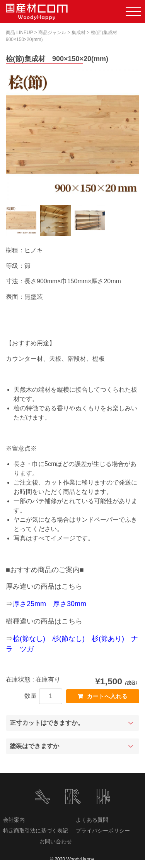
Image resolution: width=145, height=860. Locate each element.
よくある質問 (92, 820)
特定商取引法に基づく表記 (35, 830)
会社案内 (14, 820)
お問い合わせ (55, 841)
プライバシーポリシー (103, 830)
